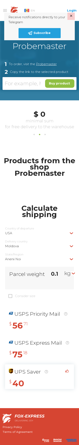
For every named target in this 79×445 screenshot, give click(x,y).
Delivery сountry (16, 241)
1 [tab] (34, 134)
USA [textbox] (8, 233)
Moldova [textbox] (12, 246)
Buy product (59, 83)
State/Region (14, 254)
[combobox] (39, 233)
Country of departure (19, 228)
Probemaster (46, 64)
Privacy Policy (12, 427)
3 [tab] (45, 134)
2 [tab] (39, 134)
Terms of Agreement (18, 431)
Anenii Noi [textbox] (13, 259)
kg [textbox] (67, 273)
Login (71, 10)
